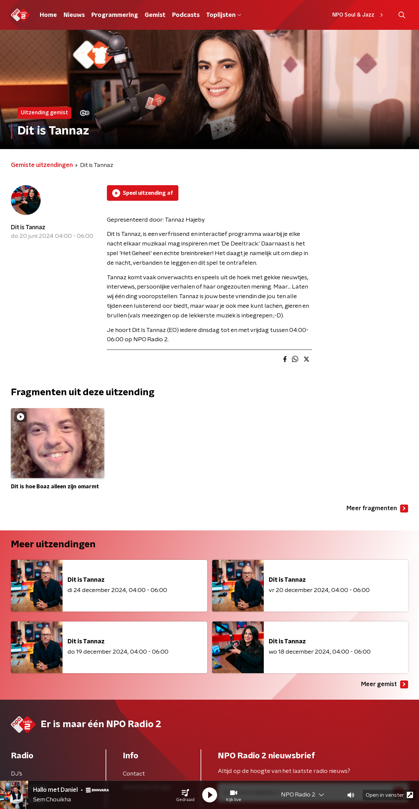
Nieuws (74, 15)
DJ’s (16, 774)
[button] (185, 795)
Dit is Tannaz (28, 228)
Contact (134, 774)
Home (48, 15)
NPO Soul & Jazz (358, 15)
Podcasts (186, 15)
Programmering (114, 15)
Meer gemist (384, 684)
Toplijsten (223, 15)
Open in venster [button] (389, 795)
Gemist (155, 15)
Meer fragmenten (377, 508)
